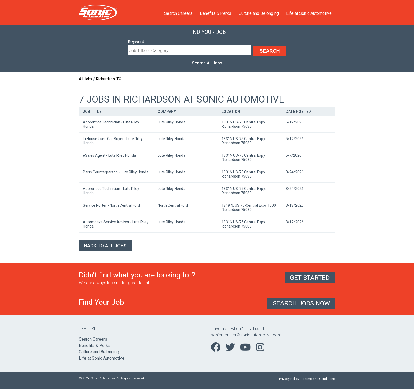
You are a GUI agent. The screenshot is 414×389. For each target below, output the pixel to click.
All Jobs (85, 79)
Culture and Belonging (259, 13)
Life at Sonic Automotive (309, 13)
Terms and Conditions (319, 379)
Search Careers (178, 13)
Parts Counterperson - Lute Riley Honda (115, 172)
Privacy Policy (289, 379)
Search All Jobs (207, 63)
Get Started (310, 277)
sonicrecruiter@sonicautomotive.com (246, 334)
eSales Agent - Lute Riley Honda (109, 155)
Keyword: (136, 41)
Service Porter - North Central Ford (111, 205)
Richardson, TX (108, 79)
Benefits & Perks (215, 13)
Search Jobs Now (301, 303)
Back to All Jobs (105, 245)
